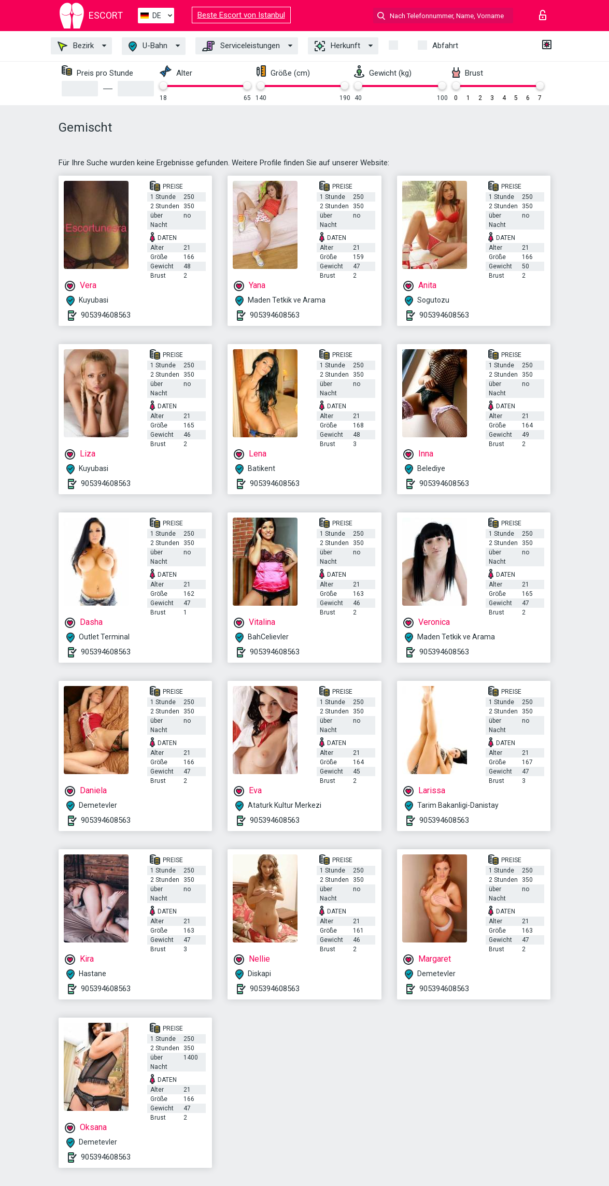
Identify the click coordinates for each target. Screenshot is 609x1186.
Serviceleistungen (241, 46)
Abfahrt (445, 45)
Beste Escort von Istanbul (241, 15)
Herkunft (337, 46)
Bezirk (76, 46)
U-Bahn (148, 46)
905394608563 (106, 315)
